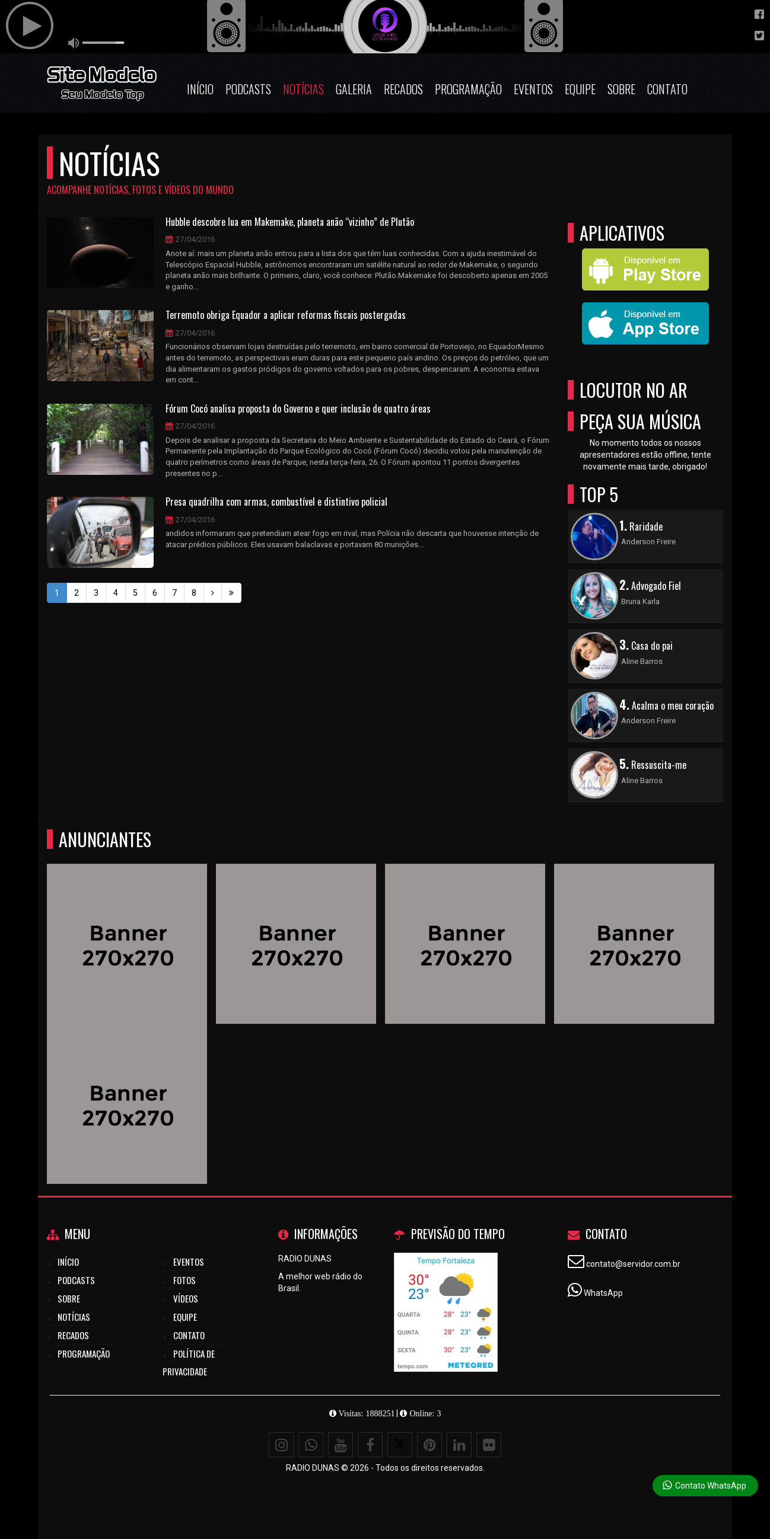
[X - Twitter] (399, 1444)
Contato (667, 89)
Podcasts (248, 89)
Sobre (621, 89)
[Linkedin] (459, 1444)
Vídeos (185, 1298)
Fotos (184, 1279)
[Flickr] (488, 1444)
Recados (403, 89)
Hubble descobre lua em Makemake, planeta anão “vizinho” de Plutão (290, 222)
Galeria (354, 89)
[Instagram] (281, 1444)
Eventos (533, 89)
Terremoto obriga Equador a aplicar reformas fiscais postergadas (286, 315)
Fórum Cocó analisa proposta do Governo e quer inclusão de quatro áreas (298, 409)
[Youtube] (340, 1444)
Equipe (580, 89)
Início (200, 89)
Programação (468, 89)
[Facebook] (370, 1444)
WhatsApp (603, 1293)
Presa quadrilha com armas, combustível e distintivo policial (276, 502)
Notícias (303, 89)
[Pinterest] (429, 1444)
